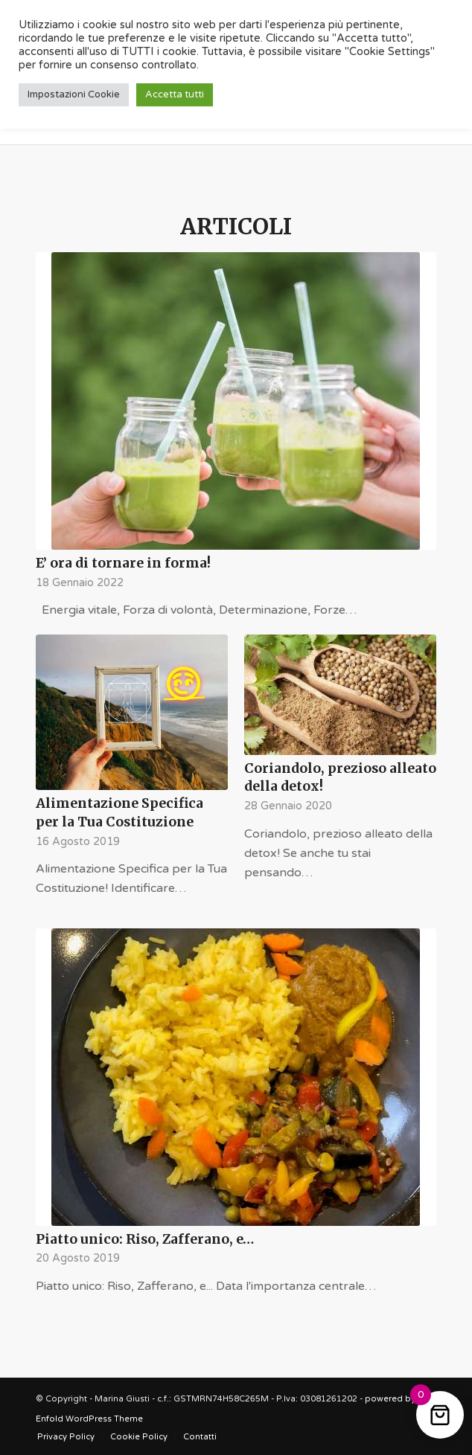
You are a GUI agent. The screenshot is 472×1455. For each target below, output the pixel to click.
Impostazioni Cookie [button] (74, 94)
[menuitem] (66, 1437)
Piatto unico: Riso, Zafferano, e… (145, 1239)
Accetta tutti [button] (174, 94)
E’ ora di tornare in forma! (123, 563)
